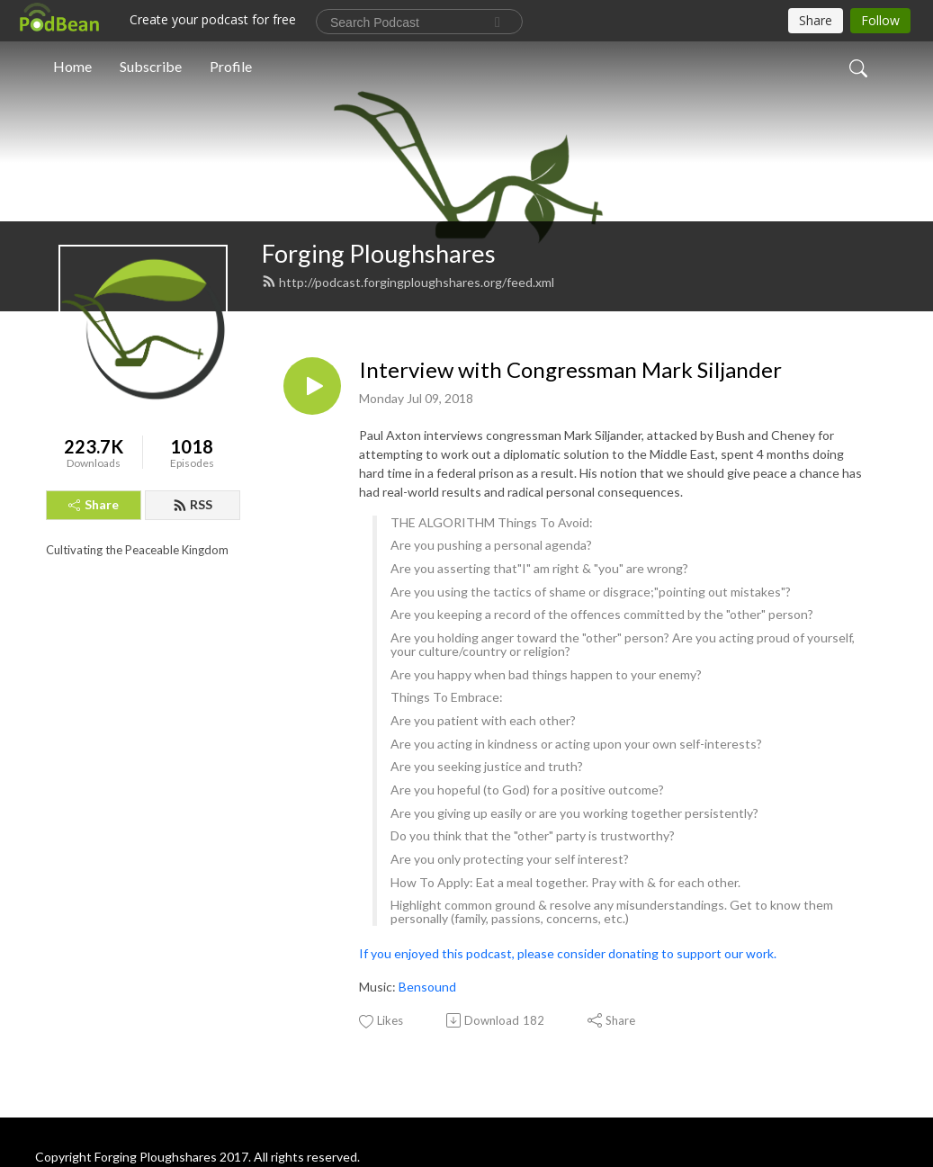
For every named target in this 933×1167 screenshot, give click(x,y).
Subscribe (151, 66)
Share (93, 504)
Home (72, 66)
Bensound (427, 986)
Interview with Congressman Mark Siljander (570, 369)
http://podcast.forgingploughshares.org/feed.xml (408, 282)
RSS (192, 504)
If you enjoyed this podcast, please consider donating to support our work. (567, 953)
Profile (231, 66)
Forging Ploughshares (379, 253)
